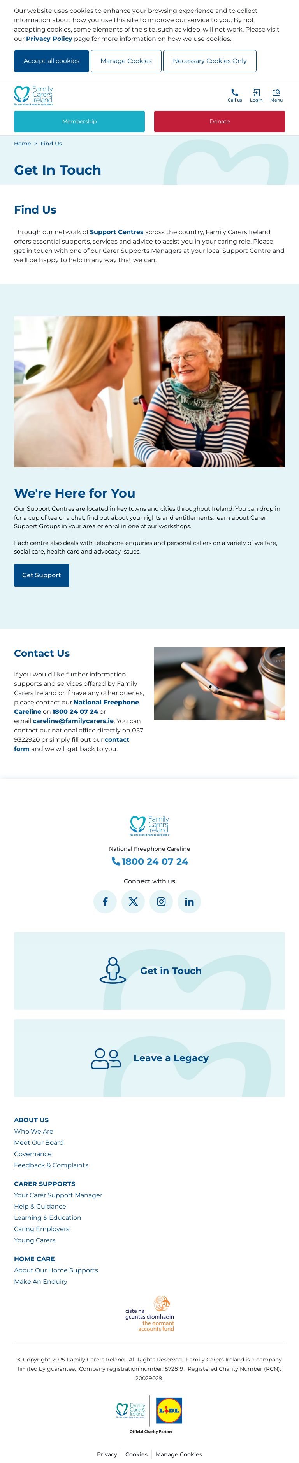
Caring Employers (41, 1229)
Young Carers (34, 1240)
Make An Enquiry (40, 1281)
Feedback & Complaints (51, 1165)
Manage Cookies (126, 61)
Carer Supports (44, 1184)
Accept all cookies (51, 61)
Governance (33, 1154)
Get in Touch (149, 970)
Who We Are (33, 1131)
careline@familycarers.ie (73, 721)
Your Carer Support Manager (58, 1195)
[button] (276, 95)
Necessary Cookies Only (210, 61)
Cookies (136, 1454)
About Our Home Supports (56, 1270)
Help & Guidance (40, 1206)
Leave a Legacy (150, 1058)
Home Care (34, 1259)
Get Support (41, 575)
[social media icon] (105, 901)
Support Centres (117, 232)
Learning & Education (47, 1217)
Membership (79, 121)
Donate (219, 121)
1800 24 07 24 (149, 861)
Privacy (107, 1454)
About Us (31, 1120)
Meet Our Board (39, 1142)
